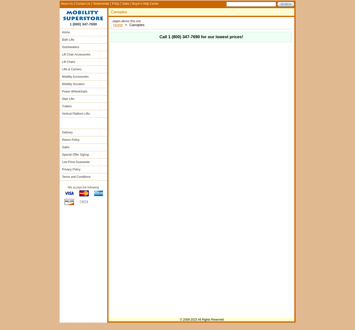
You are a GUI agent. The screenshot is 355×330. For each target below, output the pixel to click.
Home (66, 32)
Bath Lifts (68, 39)
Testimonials (101, 3)
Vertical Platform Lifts (76, 113)
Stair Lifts (68, 99)
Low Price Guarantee (76, 162)
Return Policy (71, 140)
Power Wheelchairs (75, 91)
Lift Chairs (68, 62)
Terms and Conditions (76, 177)
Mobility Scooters (73, 84)
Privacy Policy (71, 169)
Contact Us (83, 3)
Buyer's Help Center (145, 3)
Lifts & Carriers (72, 69)
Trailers (67, 106)
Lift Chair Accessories (76, 54)
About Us (67, 3)
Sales (125, 3)
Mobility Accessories (75, 76)
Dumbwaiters (70, 47)
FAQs (115, 3)
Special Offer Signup (75, 154)
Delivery (67, 132)
